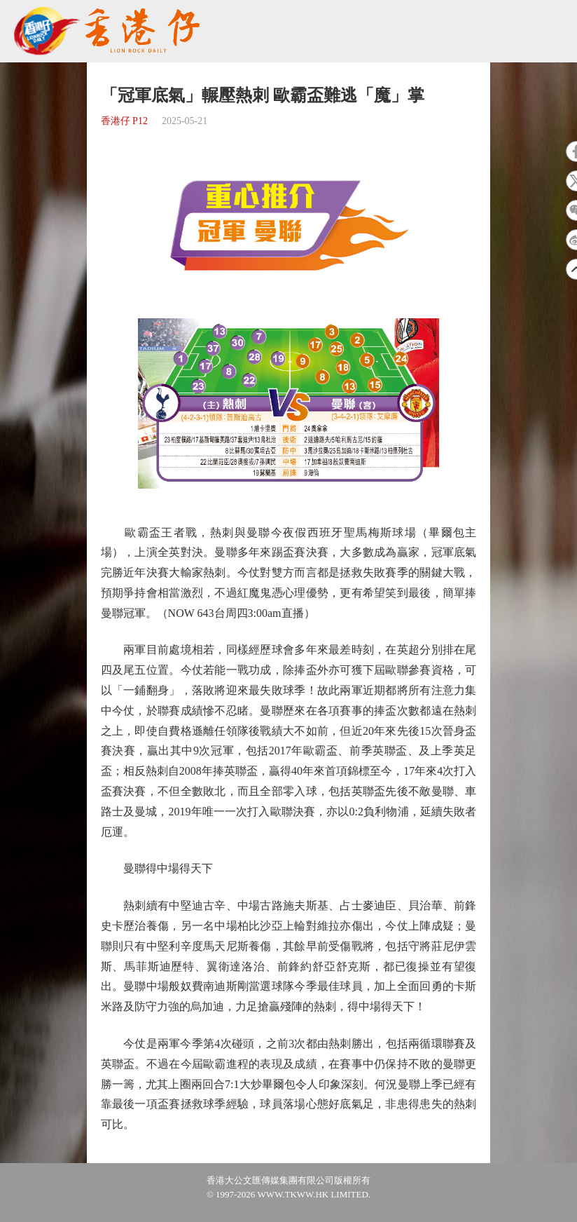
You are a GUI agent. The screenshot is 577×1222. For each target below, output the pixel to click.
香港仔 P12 (124, 121)
